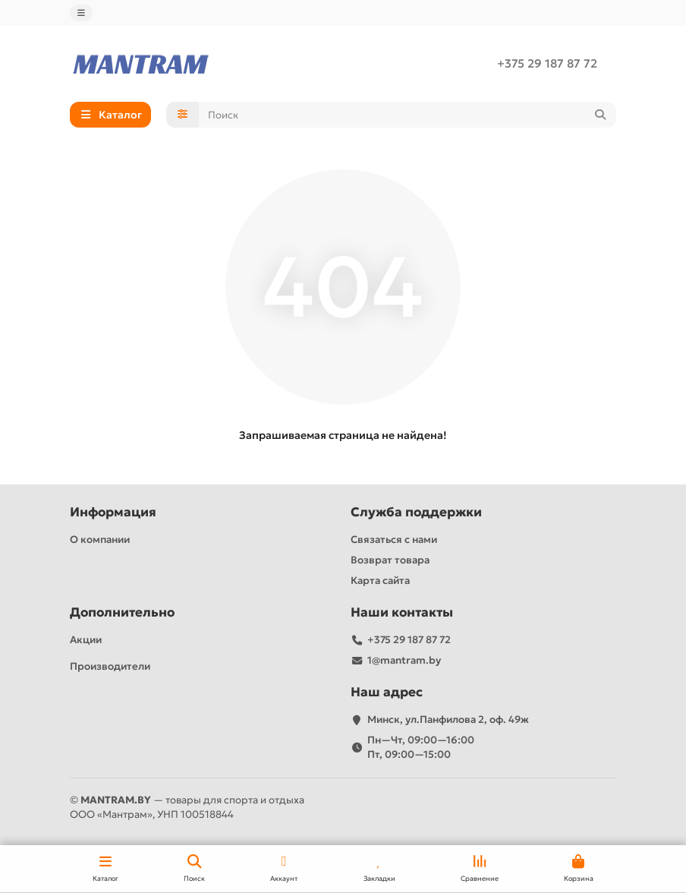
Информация (113, 512)
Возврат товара (390, 560)
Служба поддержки (416, 512)
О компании (100, 539)
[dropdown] (81, 13)
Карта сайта (380, 580)
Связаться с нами (394, 539)
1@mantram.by (404, 660)
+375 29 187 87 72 (547, 63)
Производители (110, 666)
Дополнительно (122, 612)
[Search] (408, 115)
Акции (86, 639)
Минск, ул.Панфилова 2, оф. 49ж (448, 719)
